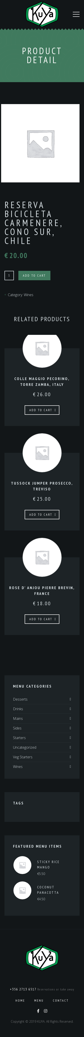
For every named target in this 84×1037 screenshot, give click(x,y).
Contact (61, 1001)
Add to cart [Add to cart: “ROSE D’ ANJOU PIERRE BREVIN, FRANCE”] (40, 619)
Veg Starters (22, 757)
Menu (39, 1001)
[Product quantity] (9, 275)
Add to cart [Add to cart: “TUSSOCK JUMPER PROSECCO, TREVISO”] (40, 515)
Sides (17, 728)
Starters (19, 737)
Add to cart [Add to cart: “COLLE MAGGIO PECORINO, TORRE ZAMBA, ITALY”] (40, 410)
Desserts (20, 699)
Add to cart (34, 276)
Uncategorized (24, 747)
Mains (18, 718)
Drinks (18, 708)
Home (20, 1001)
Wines (28, 294)
